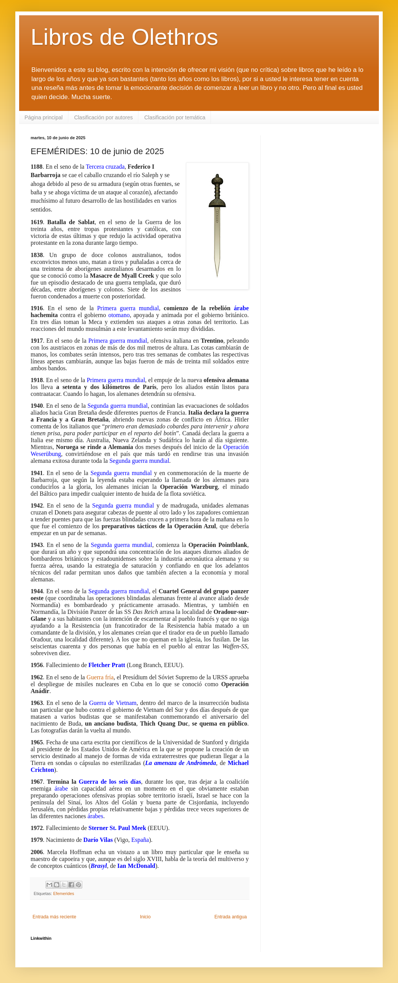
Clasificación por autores (103, 117)
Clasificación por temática (175, 117)
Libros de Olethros (124, 37)
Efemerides (63, 893)
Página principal (43, 117)
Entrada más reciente (54, 917)
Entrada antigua (230, 917)
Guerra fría (100, 677)
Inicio (145, 917)
